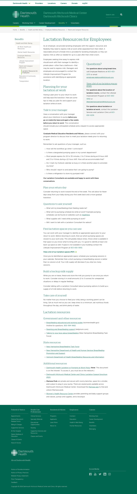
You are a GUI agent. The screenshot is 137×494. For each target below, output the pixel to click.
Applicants (53, 419)
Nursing (33, 428)
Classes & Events (16, 439)
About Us (53, 426)
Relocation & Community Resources (27, 77)
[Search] (121, 14)
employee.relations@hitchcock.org (100, 77)
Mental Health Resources (26, 52)
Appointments (15, 416)
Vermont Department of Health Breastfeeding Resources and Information (75, 357)
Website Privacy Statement (19, 476)
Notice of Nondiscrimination (20, 469)
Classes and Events (37, 436)
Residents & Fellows (57, 410)
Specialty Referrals (36, 419)
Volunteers (75, 23)
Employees (74, 410)
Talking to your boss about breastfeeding (62, 333)
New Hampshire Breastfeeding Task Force (62, 347)
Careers (64, 3)
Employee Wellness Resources (55, 30)
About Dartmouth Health (20, 460)
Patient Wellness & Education (17, 435)
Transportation (24, 81)
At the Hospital (16, 431)
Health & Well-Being (76, 422)
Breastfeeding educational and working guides (64, 323)
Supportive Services (17, 428)
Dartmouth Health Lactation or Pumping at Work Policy (68, 368)
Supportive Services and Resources (38, 432)
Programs (53, 416)
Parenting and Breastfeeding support (60, 329)
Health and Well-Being (35, 30)
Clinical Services (36, 416)
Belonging (92, 429)
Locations (52, 3)
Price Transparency (17, 479)
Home (15, 30)
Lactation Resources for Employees (30, 72)
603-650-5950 (76, 248)
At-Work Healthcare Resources (24, 48)
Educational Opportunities (35, 423)
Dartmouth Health (20, 3)
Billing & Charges (16, 424)
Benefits (62, 23)
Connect (72, 416)
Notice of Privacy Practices (19, 472)
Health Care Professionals (36, 411)
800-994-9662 (70, 326)
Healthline (86, 215)
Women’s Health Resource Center (59, 394)
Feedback (14, 482)
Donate (74, 3)
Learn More (54, 422)
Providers (39, 3)
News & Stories (16, 443)
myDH (84, 3)
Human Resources (76, 426)
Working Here (27, 23)
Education (73, 419)
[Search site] (112, 14)
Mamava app (94, 387)
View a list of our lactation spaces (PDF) (59, 252)
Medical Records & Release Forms (17, 420)
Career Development (47, 23)
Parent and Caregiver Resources (78, 30)
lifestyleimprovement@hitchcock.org (101, 102)
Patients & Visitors (18, 410)
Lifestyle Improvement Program (26, 61)
